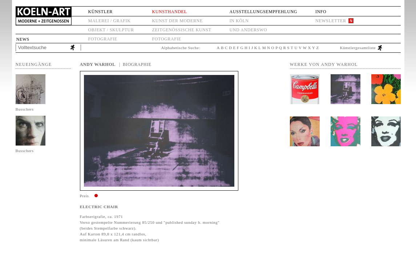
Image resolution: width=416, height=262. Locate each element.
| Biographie (135, 64)
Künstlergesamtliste (358, 47)
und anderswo (248, 29)
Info (320, 11)
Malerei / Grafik (109, 20)
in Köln (239, 20)
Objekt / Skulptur (111, 29)
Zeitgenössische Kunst (181, 29)
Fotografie (102, 38)
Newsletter (330, 20)
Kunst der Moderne (177, 20)
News (22, 39)
